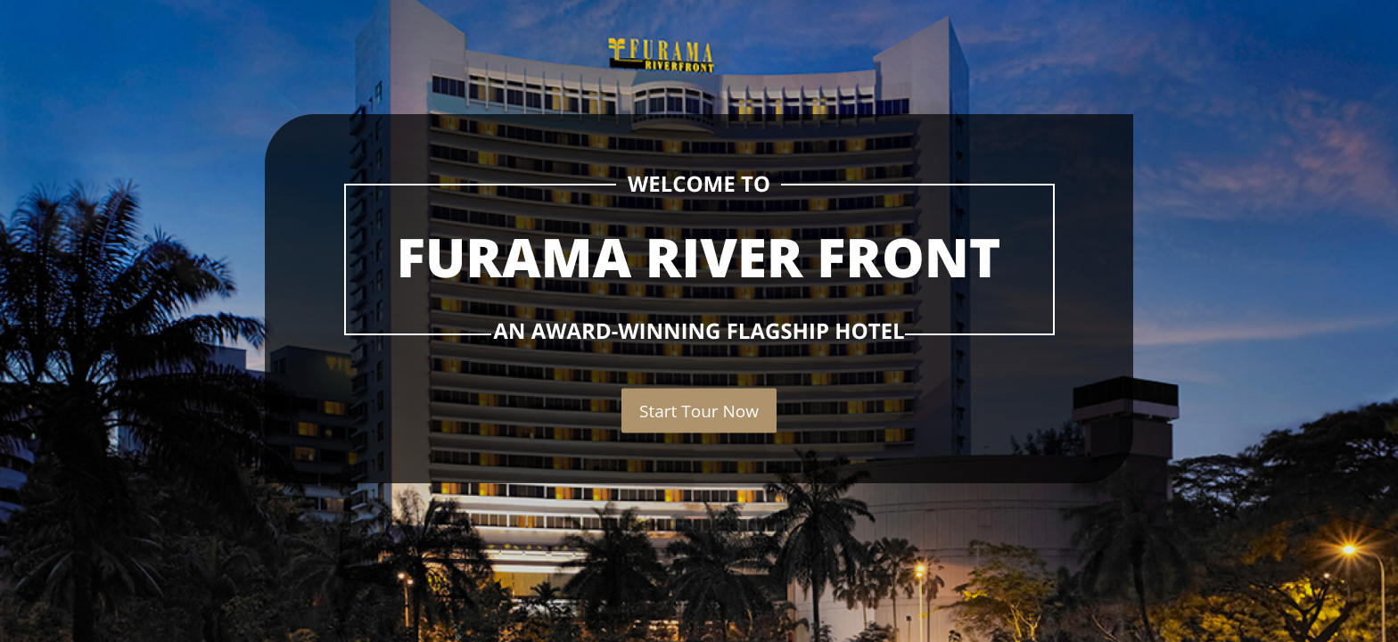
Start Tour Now (699, 411)
